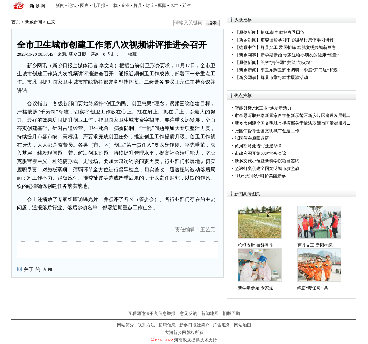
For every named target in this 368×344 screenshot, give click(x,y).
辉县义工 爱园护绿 (315, 245)
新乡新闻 (33, 21)
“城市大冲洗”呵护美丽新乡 (260, 175)
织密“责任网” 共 (312, 287)
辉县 (137, 5)
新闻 (60, 5)
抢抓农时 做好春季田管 (283, 32)
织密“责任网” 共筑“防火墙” (286, 62)
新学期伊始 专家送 (255, 287)
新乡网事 (247, 54)
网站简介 (125, 324)
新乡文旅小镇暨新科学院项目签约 (267, 160)
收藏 (132, 54)
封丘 (150, 5)
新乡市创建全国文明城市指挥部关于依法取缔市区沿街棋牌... (292, 123)
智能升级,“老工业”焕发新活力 (263, 108)
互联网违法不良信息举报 (151, 313)
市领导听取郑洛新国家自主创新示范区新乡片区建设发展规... (292, 115)
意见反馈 (188, 313)
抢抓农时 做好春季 (255, 245)
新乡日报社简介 (194, 324)
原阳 (162, 5)
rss (349, 5)
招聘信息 (167, 324)
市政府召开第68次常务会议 (260, 153)
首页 (16, 21)
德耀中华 (247, 47)
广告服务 (221, 324)
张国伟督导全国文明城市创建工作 (267, 130)
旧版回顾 (231, 313)
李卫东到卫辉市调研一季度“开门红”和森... (301, 70)
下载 (113, 5)
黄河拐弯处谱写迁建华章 (258, 145)
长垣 (174, 5)
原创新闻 (247, 32)
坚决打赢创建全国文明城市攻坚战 (267, 168)
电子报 (98, 5)
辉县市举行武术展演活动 (284, 77)
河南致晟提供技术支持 (195, 340)
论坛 (72, 5)
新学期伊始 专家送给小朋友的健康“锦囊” (300, 54)
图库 (84, 5)
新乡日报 (77, 54)
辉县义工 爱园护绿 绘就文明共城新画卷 (298, 47)
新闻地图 (209, 313)
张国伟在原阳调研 (252, 138)
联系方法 (146, 324)
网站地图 (242, 324)
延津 (186, 5)
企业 (125, 5)
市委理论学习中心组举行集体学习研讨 (297, 39)
